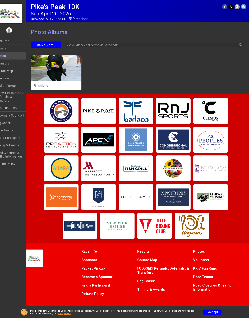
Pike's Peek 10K (62, 7)
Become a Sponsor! (17, 115)
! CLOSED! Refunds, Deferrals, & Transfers (17, 96)
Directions (88, 19)
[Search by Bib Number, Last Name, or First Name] (155, 45)
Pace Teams (12, 130)
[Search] (240, 45)
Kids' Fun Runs (13, 108)
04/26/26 (52, 45)
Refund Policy (12, 164)
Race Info (10, 41)
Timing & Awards (14, 145)
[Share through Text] (243, 6)
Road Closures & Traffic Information (16, 154)
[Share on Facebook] (225, 6)
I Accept (212, 312)
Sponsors (9, 63)
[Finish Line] (62, 72)
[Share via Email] (237, 6)
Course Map (11, 71)
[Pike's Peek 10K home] (16, 13)
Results (8, 48)
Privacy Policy (64, 313)
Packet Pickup (13, 85)
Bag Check (10, 123)
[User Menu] (16, 30)
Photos (8, 56)
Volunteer (9, 78)
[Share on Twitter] (231, 6)
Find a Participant (15, 138)
